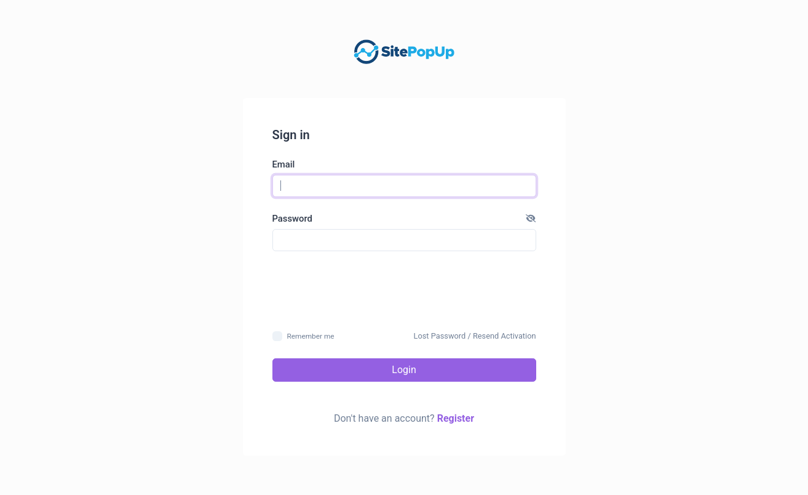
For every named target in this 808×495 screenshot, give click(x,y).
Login (404, 370)
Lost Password (440, 335)
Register (455, 418)
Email (283, 164)
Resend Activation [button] (504, 335)
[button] (531, 218)
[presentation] (404, 290)
